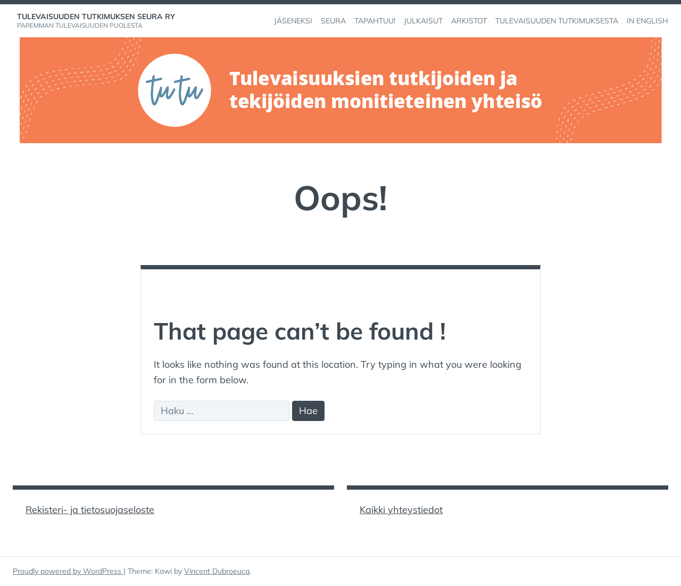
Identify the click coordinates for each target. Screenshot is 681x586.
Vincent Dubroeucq (217, 571)
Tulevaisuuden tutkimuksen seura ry (96, 16)
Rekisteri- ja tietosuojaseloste (90, 510)
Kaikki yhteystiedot (401, 510)
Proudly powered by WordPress (68, 571)
